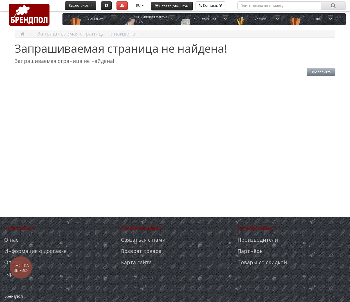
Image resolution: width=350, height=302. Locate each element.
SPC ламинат (205, 18)
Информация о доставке (35, 251)
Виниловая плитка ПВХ (151, 19)
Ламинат (95, 18)
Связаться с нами (143, 239)
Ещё (316, 18)
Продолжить (321, 72)
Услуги (260, 18)
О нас (11, 239)
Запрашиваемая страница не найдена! (86, 33)
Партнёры (250, 251)
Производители (257, 239)
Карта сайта (136, 262)
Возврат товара (141, 251)
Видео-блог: (81, 5)
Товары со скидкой (262, 262)
